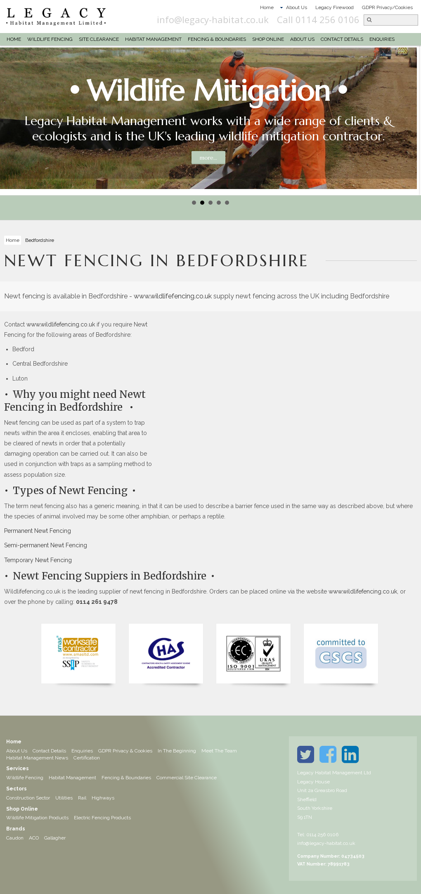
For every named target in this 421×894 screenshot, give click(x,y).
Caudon (15, 838)
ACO (34, 838)
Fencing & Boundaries (217, 39)
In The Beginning (177, 751)
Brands (15, 829)
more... (208, 157)
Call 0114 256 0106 (359, 19)
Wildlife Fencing (50, 39)
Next (410, 120)
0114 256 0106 (322, 834)
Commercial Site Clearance (186, 777)
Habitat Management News (37, 758)
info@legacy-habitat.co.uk (254, 19)
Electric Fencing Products (102, 818)
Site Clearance (99, 39)
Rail (82, 798)
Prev (10, 120)
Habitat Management (153, 39)
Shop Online (268, 39)
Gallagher (55, 838)
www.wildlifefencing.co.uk (173, 296)
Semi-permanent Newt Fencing (45, 545)
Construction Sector (28, 798)
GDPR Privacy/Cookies (387, 7)
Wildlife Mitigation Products (37, 818)
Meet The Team (219, 751)
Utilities (64, 798)
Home (267, 7)
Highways (103, 798)
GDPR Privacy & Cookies (125, 751)
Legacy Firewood (334, 7)
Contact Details (342, 39)
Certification (86, 758)
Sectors (16, 789)
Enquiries (382, 39)
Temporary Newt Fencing (38, 560)
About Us (296, 7)
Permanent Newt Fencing (37, 530)
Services (17, 768)
